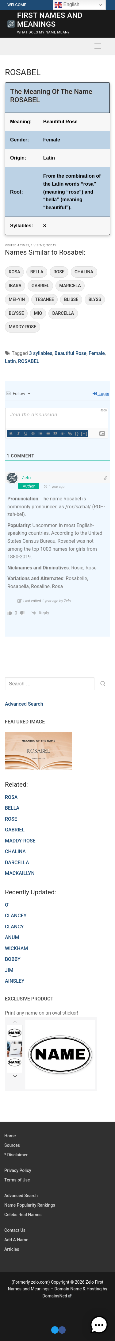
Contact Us (14, 1230)
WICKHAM (16, 948)
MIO (38, 313)
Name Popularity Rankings (29, 1205)
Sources (12, 1145)
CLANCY (14, 927)
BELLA (36, 272)
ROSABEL (28, 361)
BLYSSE (16, 313)
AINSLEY (15, 981)
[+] (84, 433)
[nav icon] (98, 46)
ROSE (58, 272)
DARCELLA (63, 313)
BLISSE (71, 299)
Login (101, 393)
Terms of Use (17, 1179)
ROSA (14, 272)
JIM (9, 970)
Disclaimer (17, 1154)
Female (97, 353)
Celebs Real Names (23, 1214)
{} (77, 433)
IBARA (15, 285)
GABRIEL (40, 285)
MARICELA (70, 285)
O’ (7, 905)
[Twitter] (54, 1329)
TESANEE (44, 299)
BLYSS (95, 299)
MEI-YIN (17, 299)
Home (10, 1135)
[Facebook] (62, 1329)
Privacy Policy (17, 1170)
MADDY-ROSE (22, 326)
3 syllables (40, 353)
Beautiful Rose (70, 353)
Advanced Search (24, 704)
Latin (10, 361)
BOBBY (13, 959)
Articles (11, 1249)
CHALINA (84, 272)
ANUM (12, 937)
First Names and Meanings (49, 20)
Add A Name (16, 1239)
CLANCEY (15, 916)
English (67, 5)
